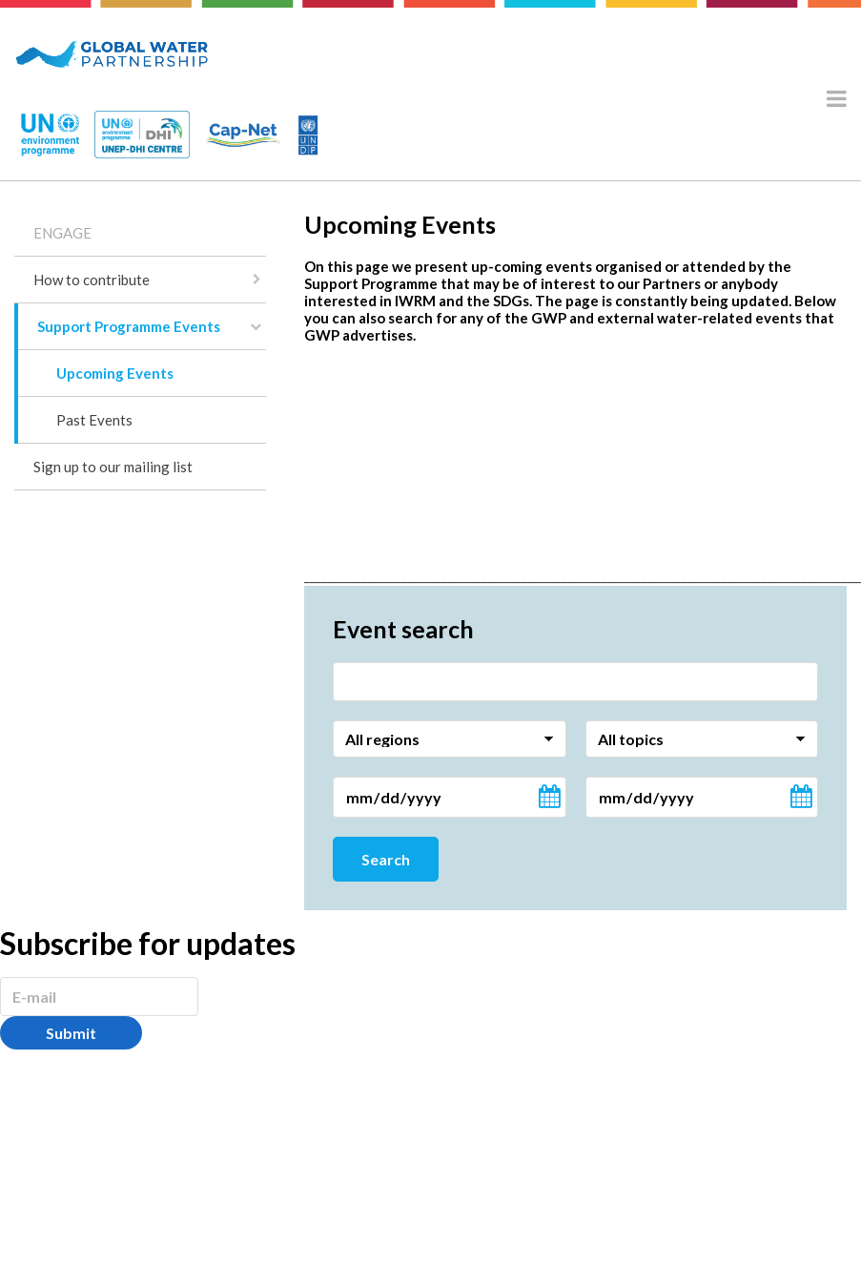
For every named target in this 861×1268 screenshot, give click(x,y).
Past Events (94, 419)
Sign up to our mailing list (113, 466)
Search (385, 859)
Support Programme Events (128, 326)
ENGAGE (62, 232)
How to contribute (91, 279)
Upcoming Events (115, 373)
